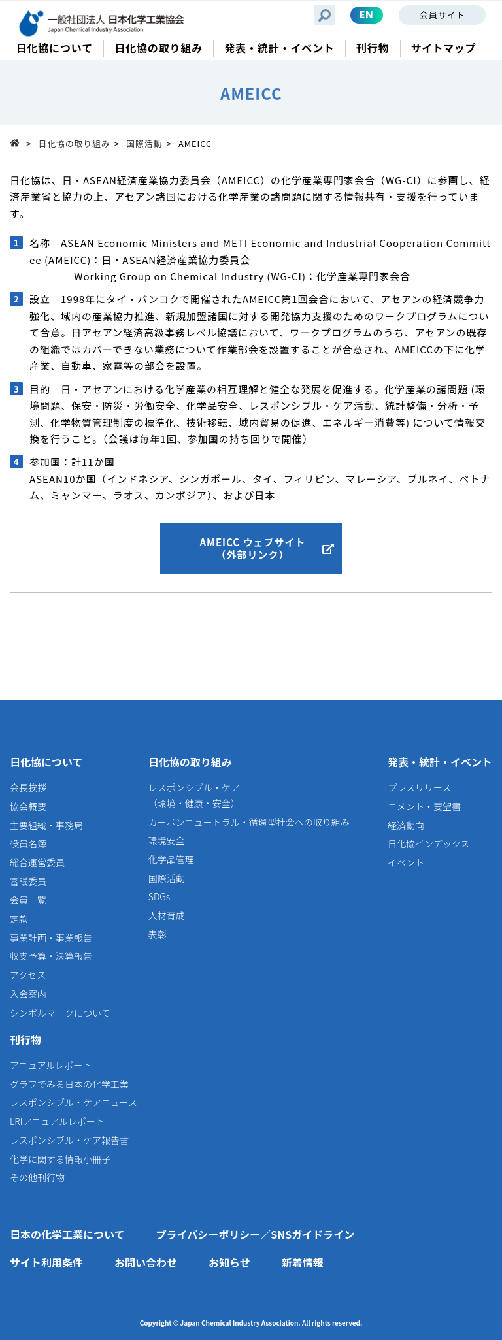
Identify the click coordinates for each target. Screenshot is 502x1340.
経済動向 (406, 825)
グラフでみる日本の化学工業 (69, 1083)
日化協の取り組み (74, 143)
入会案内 (28, 993)
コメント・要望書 (424, 806)
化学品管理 (171, 859)
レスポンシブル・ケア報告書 (69, 1140)
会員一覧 (28, 899)
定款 (19, 918)
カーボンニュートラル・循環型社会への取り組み (249, 821)
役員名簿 (28, 843)
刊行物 (25, 1039)
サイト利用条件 (46, 1262)
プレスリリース (419, 787)
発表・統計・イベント (440, 762)
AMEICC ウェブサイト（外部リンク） (252, 548)
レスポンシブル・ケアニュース (73, 1102)
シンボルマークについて (60, 1012)
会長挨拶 (28, 787)
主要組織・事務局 (46, 825)
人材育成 (166, 915)
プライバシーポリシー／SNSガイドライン (255, 1234)
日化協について (46, 762)
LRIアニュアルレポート (57, 1121)
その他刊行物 (37, 1177)
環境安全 (166, 840)
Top (18, 143)
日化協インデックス (429, 843)
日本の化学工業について (67, 1234)
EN (367, 15)
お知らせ (229, 1262)
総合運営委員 (37, 862)
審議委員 (28, 881)
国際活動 (144, 143)
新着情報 (303, 1262)
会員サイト (442, 14)
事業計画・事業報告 (51, 937)
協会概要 (28, 806)
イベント (406, 862)
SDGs (159, 896)
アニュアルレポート (51, 1064)
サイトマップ (443, 48)
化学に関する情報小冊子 (60, 1159)
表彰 (157, 934)
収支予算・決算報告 (51, 955)
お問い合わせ (145, 1262)
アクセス (28, 974)
